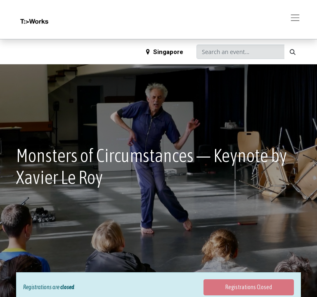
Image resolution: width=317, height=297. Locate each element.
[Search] (292, 52)
